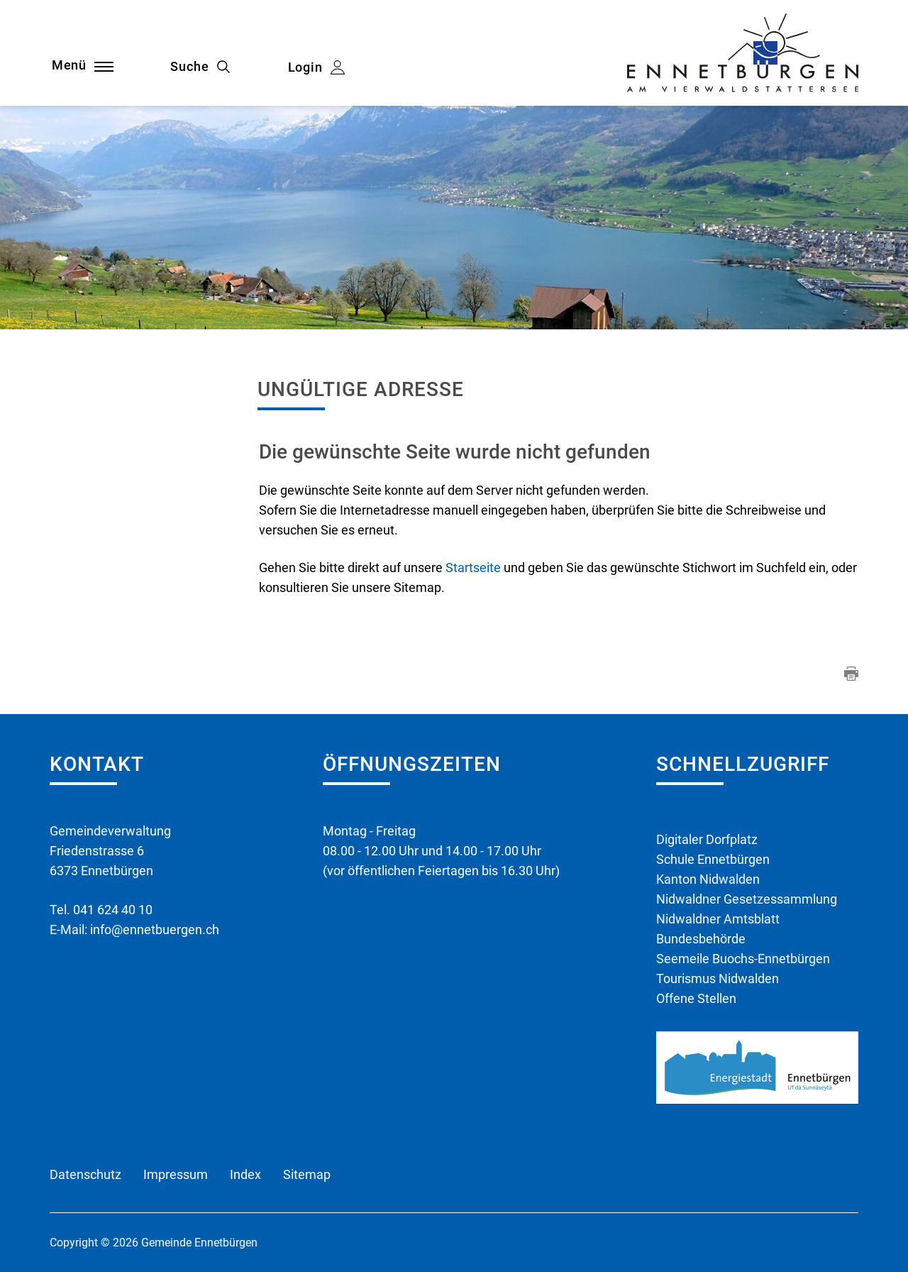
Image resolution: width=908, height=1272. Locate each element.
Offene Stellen (696, 998)
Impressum (175, 1174)
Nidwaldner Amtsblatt (718, 918)
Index (245, 1174)
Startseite (473, 567)
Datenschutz (85, 1174)
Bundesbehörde (701, 938)
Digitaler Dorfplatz (707, 839)
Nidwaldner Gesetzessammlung (746, 899)
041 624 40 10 (113, 909)
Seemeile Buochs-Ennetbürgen (743, 958)
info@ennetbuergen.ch (154, 929)
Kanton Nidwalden (708, 879)
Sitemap (307, 1174)
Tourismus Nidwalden (717, 978)
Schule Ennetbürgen (713, 859)
